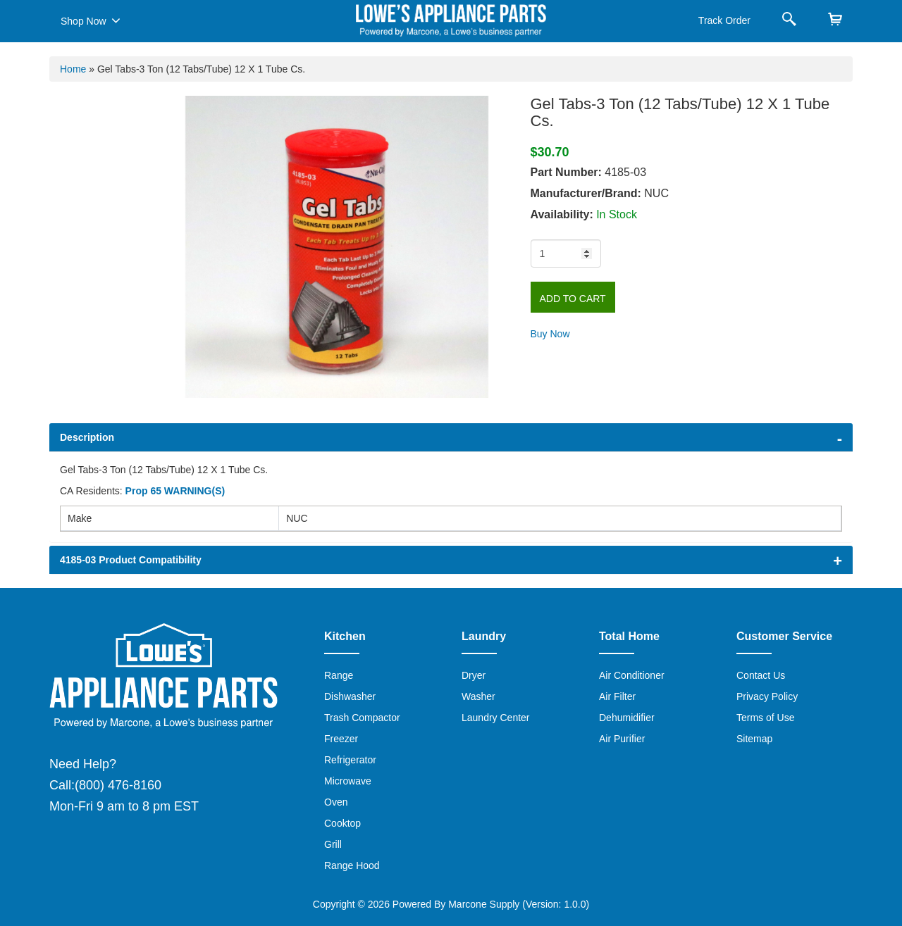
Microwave (347, 781)
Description (87, 437)
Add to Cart (573, 298)
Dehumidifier (627, 717)
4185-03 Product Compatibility (131, 559)
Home (73, 69)
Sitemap (754, 738)
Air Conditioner (632, 675)
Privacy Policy (767, 696)
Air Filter (617, 696)
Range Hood (352, 865)
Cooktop (342, 823)
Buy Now (550, 333)
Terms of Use (765, 717)
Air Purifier (622, 738)
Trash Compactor (362, 717)
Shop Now (91, 20)
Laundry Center (496, 717)
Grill (333, 844)
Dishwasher (350, 696)
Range (338, 675)
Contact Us (760, 675)
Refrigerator (350, 759)
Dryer (474, 675)
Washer (478, 696)
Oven (335, 802)
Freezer (341, 738)
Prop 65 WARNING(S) (175, 490)
